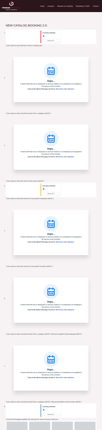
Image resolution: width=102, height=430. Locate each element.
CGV (10, 425)
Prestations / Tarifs (83, 6)
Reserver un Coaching (65, 6)
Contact (95, 6)
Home (42, 6)
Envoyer (61, 405)
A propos (51, 6)
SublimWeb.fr (94, 423)
